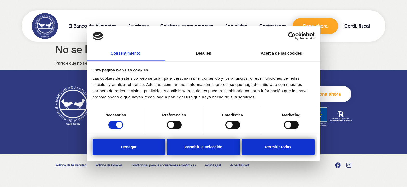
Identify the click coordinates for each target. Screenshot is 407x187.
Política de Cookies (108, 165)
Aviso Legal (213, 165)
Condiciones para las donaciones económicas (163, 165)
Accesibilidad (239, 165)
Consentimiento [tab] (126, 53)
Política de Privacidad (70, 165)
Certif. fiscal (357, 26)
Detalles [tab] (203, 53)
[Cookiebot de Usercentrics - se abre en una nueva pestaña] (292, 36)
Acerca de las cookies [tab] (281, 53)
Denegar (128, 147)
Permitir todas (278, 147)
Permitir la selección (203, 147)
